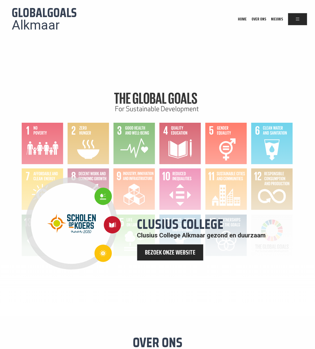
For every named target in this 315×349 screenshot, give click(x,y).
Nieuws (277, 19)
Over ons (259, 19)
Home (242, 19)
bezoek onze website (170, 252)
